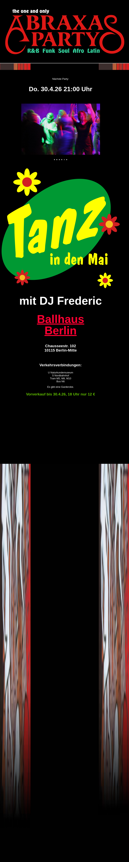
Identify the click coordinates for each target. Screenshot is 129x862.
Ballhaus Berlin (60, 325)
